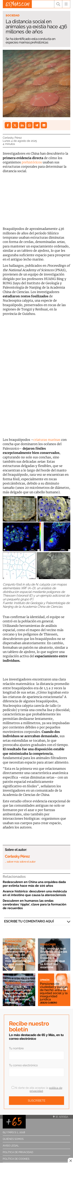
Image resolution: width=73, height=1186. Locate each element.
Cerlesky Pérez (12, 137)
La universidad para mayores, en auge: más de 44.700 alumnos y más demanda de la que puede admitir (18, 958)
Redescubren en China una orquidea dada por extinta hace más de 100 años (34, 884)
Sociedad (12, 15)
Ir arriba (60, 1116)
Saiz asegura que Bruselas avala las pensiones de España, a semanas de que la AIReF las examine (53, 958)
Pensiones (48, 944)
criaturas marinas (46, 440)
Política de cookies (16, 1158)
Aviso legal (11, 1145)
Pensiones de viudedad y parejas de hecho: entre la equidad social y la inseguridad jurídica (54, 991)
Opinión (44, 980)
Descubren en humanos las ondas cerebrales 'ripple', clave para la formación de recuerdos (34, 904)
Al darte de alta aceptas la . (37, 1089)
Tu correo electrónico (23, 1065)
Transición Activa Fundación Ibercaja (18, 941)
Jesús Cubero (48, 1002)
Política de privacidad (18, 1152)
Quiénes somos (13, 1138)
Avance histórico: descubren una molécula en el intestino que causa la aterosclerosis (35, 893)
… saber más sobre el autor (20, 861)
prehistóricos (32, 162)
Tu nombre (16, 1048)
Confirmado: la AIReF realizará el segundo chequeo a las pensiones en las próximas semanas (19, 994)
